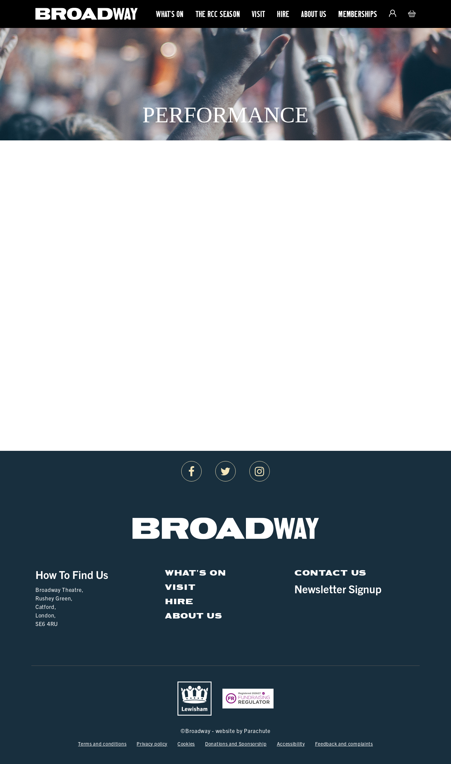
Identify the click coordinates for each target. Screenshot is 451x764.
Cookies (186, 743)
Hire (283, 14)
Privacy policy (152, 743)
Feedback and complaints (344, 743)
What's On (169, 14)
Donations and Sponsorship (236, 743)
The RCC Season (218, 14)
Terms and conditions (102, 743)
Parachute (257, 730)
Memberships (357, 14)
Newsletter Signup (338, 588)
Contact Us (330, 572)
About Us (313, 14)
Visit (258, 14)
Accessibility (291, 743)
